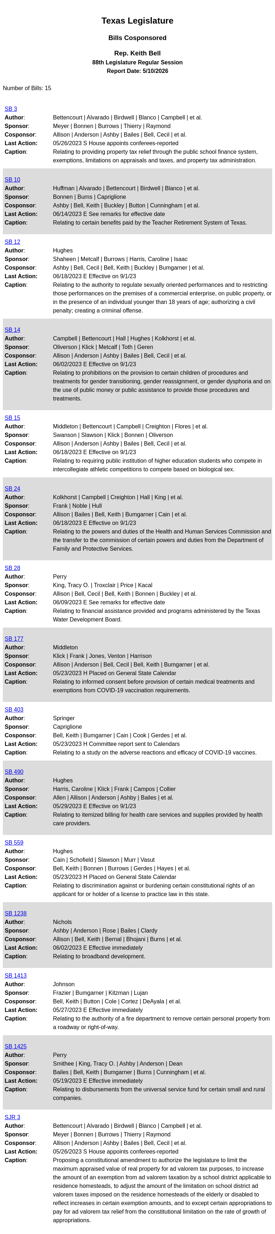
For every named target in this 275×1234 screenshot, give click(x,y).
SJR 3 (12, 1117)
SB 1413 (15, 976)
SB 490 (14, 772)
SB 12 (12, 242)
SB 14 (12, 330)
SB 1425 (15, 1046)
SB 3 (11, 109)
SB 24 (12, 489)
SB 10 (12, 180)
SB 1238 (15, 913)
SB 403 (14, 710)
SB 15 (12, 418)
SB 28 (12, 568)
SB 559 (14, 843)
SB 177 (14, 639)
